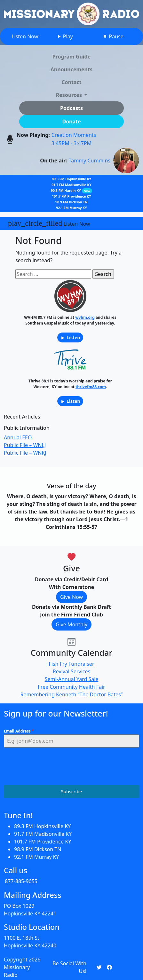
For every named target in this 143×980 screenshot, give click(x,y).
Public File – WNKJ (25, 452)
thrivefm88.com (90, 386)
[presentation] (52, 766)
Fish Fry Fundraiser (71, 663)
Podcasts (71, 108)
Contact (71, 82)
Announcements (71, 69)
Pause (112, 36)
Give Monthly (71, 624)
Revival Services (71, 671)
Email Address (19, 731)
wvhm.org (84, 317)
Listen (70, 337)
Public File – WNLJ (25, 445)
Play (65, 36)
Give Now (71, 596)
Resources (69, 94)
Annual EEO (18, 437)
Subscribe (71, 791)
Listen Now (49, 223)
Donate (71, 121)
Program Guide (71, 56)
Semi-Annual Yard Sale (72, 679)
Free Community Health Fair (71, 686)
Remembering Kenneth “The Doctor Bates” (71, 694)
